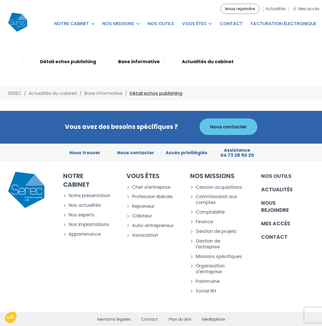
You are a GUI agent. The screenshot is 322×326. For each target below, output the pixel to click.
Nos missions (121, 23)
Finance (204, 222)
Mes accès (275, 223)
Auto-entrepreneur (153, 226)
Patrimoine (208, 281)
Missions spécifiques (219, 257)
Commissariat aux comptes (216, 199)
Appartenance (85, 234)
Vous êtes (197, 23)
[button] (11, 317)
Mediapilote (213, 319)
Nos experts (82, 215)
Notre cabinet (74, 23)
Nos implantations (89, 225)
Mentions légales (114, 319)
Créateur (142, 216)
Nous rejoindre (275, 206)
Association (145, 235)
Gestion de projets (216, 231)
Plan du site (180, 319)
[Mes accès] (305, 9)
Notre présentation (89, 196)
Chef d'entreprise (151, 187)
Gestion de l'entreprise (208, 244)
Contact (231, 23)
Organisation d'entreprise (210, 269)
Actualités (277, 189)
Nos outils (161, 23)
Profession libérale (152, 197)
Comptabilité (210, 212)
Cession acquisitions (219, 187)
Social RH (206, 291)
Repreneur (143, 206)
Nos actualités (85, 205)
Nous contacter (228, 127)
